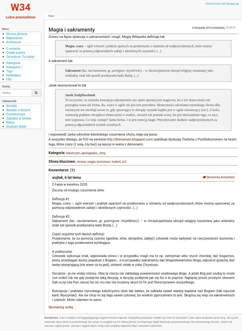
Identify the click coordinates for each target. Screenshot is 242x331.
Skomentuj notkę (61, 307)
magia (91, 161)
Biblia (10, 122)
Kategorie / (14, 67)
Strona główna (16, 34)
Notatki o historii (18, 110)
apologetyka (89, 153)
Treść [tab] (51, 16)
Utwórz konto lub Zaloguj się (222, 3)
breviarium (103, 161)
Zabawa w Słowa (18, 118)
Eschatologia (15, 114)
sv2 (124, 161)
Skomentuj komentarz (219, 177)
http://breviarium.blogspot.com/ (130, 139)
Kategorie (13, 63)
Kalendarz (13, 75)
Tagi (9, 71)
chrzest (81, 161)
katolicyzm (73, 153)
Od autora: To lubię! (20, 57)
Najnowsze (14, 38)
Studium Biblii (16, 127)
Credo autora (15, 53)
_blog (101, 153)
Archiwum (13, 42)
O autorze (13, 48)
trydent (116, 161)
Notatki (11, 106)
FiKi (9, 79)
